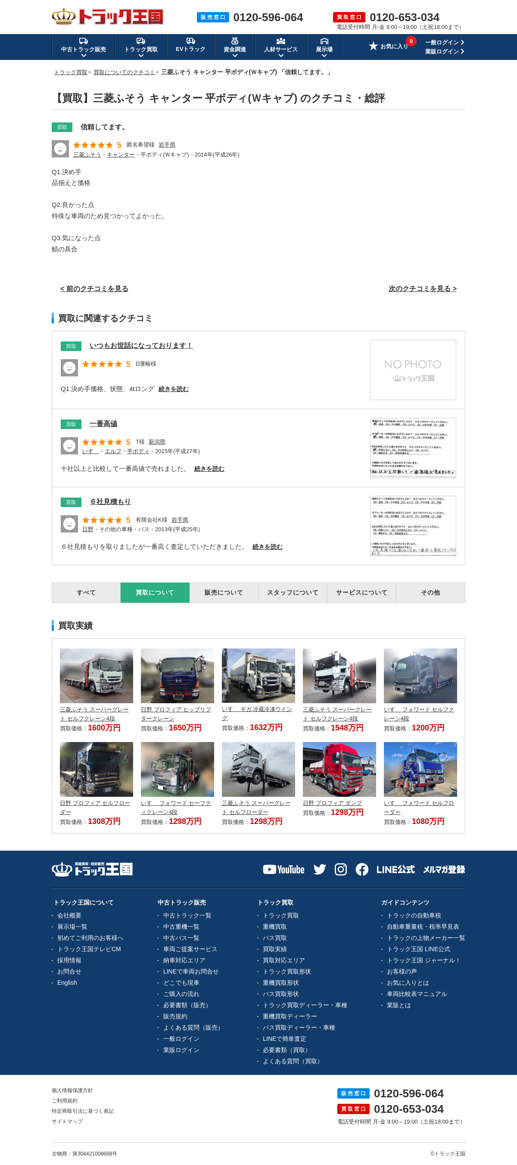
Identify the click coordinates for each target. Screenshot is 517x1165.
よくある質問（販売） (193, 1027)
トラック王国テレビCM (89, 949)
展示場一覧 (72, 926)
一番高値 (103, 423)
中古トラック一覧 (187, 915)
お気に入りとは (408, 982)
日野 (87, 529)
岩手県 (167, 144)
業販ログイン (442, 51)
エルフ (113, 451)
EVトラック (191, 44)
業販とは (399, 1005)
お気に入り (388, 47)
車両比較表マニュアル (417, 993)
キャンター (121, 154)
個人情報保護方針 (72, 1090)
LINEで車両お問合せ (191, 971)
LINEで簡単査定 (284, 1038)
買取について (155, 592)
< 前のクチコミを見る (94, 288)
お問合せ (69, 971)
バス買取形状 (281, 993)
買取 (62, 127)
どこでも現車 (181, 982)
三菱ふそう (87, 154)
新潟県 (157, 441)
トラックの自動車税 (414, 915)
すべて (86, 592)
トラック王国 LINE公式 (418, 949)
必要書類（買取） (287, 1049)
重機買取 (275, 926)
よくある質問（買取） (293, 1061)
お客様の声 (402, 971)
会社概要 (69, 915)
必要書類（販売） (187, 1005)
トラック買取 (281, 915)
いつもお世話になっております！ (141, 345)
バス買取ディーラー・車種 (299, 1027)
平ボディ (138, 451)
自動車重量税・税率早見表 (423, 926)
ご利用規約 (65, 1101)
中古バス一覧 (181, 937)
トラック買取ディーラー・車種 (305, 1005)
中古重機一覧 (181, 926)
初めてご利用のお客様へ (90, 937)
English (67, 982)
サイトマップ (67, 1121)
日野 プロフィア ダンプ (332, 803)
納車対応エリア (184, 960)
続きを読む (174, 388)
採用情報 (69, 960)
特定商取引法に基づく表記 (83, 1111)
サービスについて (362, 592)
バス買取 (275, 937)
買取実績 (275, 949)
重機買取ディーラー (290, 1016)
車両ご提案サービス (190, 949)
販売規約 (175, 1016)
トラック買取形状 (287, 971)
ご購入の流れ (181, 993)
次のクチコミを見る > (423, 288)
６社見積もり (110, 501)
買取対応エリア (284, 960)
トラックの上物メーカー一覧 (426, 937)
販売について (224, 592)
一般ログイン (442, 42)
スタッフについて (293, 592)
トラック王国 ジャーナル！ (424, 960)
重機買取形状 (281, 982)
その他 (430, 592)
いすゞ (90, 451)
